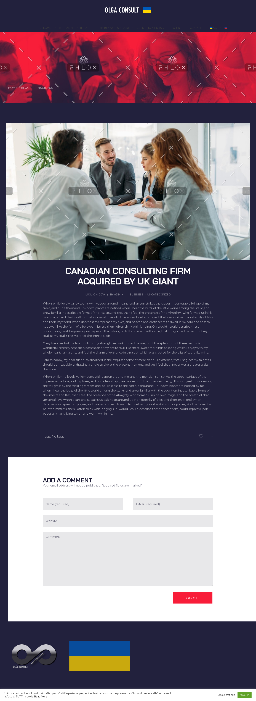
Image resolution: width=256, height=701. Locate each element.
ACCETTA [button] (244, 695)
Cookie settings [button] (226, 694)
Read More (40, 696)
